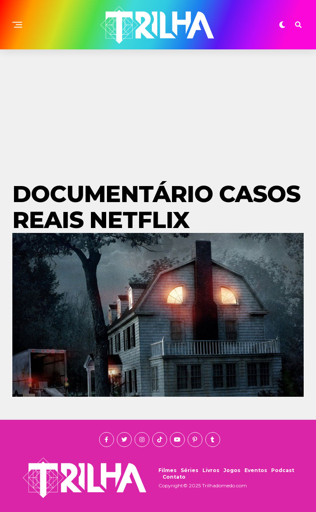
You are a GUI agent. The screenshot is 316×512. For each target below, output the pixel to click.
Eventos (255, 470)
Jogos (231, 470)
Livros (210, 470)
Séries (189, 470)
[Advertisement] (158, 111)
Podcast (282, 470)
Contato (174, 477)
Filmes (167, 470)
